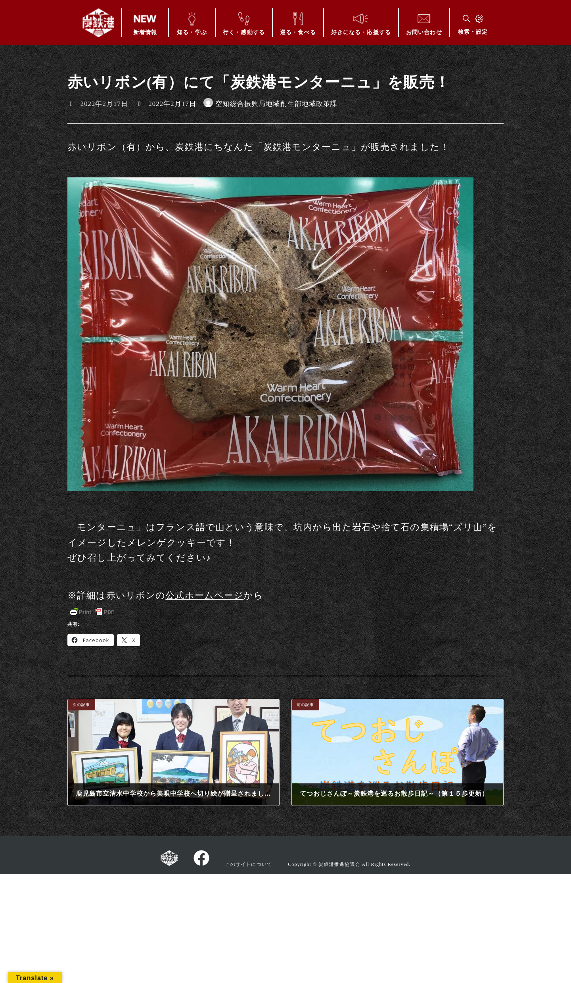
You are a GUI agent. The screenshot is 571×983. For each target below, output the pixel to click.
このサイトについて (248, 864)
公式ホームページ (204, 595)
